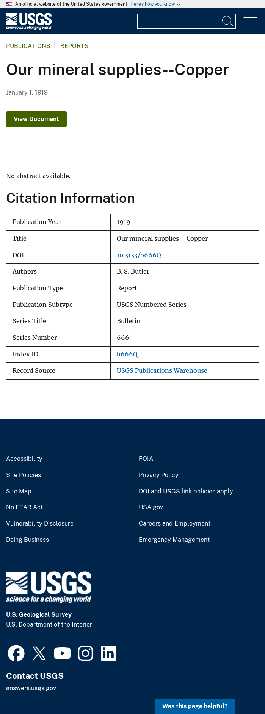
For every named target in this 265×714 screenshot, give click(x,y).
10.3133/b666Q (139, 255)
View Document (36, 119)
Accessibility (24, 459)
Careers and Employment (174, 523)
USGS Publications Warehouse (162, 370)
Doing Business (27, 540)
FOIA (146, 459)
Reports (74, 46)
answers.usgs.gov (31, 688)
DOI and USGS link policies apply (186, 491)
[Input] (186, 21)
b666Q (127, 354)
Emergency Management (174, 540)
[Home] (29, 27)
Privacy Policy (159, 475)
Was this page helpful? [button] (195, 706)
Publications (28, 46)
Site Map (18, 491)
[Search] (228, 21)
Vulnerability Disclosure (40, 523)
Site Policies (23, 475)
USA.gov (151, 507)
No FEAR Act (24, 507)
